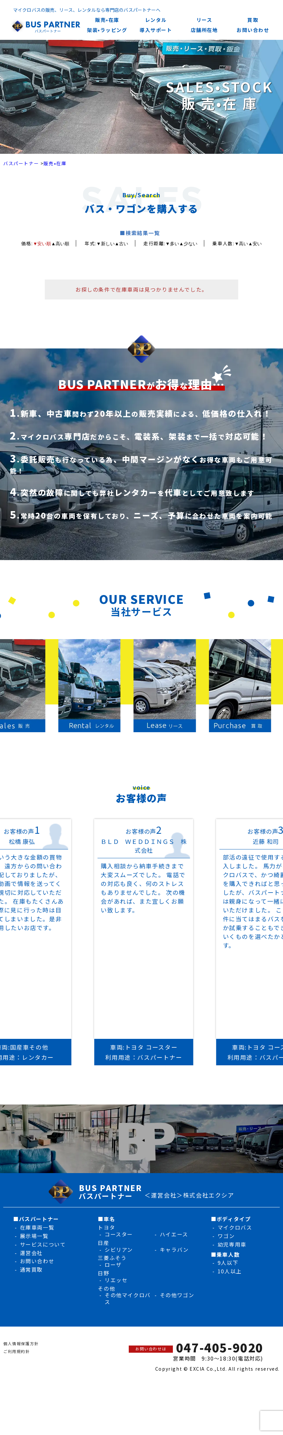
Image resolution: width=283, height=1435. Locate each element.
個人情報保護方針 (21, 1343)
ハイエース (174, 1234)
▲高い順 (60, 243)
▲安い (255, 243)
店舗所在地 (204, 29)
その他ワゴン (177, 1295)
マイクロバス (235, 1227)
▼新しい (105, 243)
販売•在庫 (107, 19)
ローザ (113, 1264)
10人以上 (230, 1271)
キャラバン (174, 1249)
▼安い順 (42, 243)
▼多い (172, 243)
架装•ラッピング (107, 29)
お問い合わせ (253, 29)
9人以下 (228, 1262)
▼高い (241, 243)
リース (204, 19)
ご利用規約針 (16, 1351)
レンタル (156, 19)
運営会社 (31, 1253)
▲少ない (188, 243)
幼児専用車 (232, 1244)
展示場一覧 (34, 1236)
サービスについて (43, 1244)
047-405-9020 (219, 1347)
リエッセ (116, 1280)
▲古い (121, 243)
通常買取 (31, 1269)
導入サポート (156, 29)
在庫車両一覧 (37, 1227)
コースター (119, 1234)
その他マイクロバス (128, 1298)
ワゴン (226, 1236)
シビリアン (119, 1249)
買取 (252, 19)
